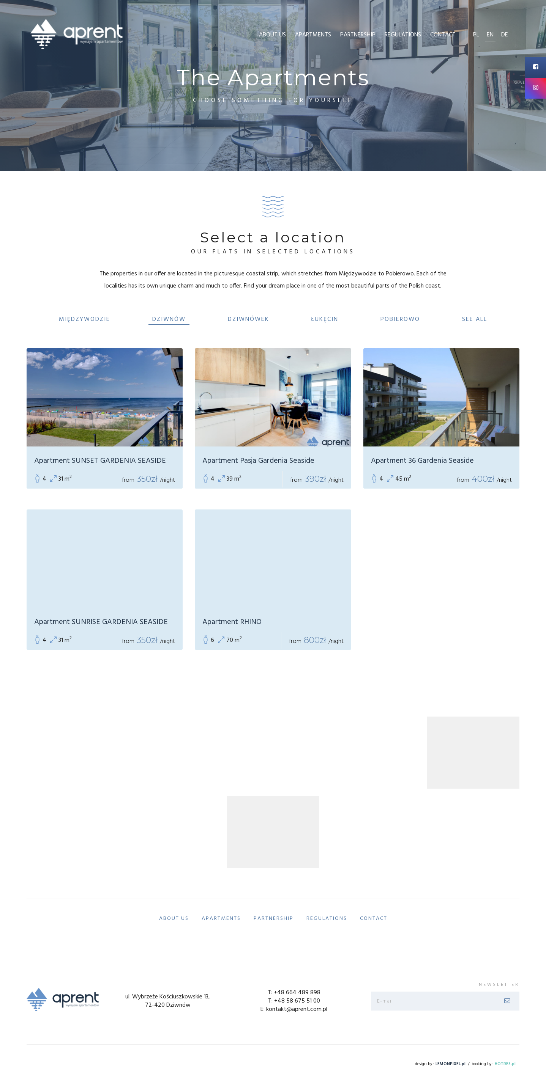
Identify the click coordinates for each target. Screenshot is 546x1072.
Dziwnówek (248, 319)
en (490, 35)
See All (474, 319)
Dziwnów (169, 319)
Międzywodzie (84, 319)
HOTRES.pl (505, 1064)
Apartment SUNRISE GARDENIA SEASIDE (101, 622)
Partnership (358, 35)
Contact (443, 35)
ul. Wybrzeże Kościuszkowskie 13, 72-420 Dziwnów (167, 1001)
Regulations (403, 35)
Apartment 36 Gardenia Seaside (422, 461)
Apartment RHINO (232, 622)
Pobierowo (400, 319)
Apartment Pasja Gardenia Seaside (258, 461)
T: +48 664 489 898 (294, 993)
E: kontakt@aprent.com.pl (293, 1009)
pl (476, 35)
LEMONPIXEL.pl (451, 1064)
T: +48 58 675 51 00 (294, 1001)
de (504, 35)
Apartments (313, 35)
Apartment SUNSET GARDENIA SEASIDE (100, 461)
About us (272, 35)
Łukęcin (324, 319)
